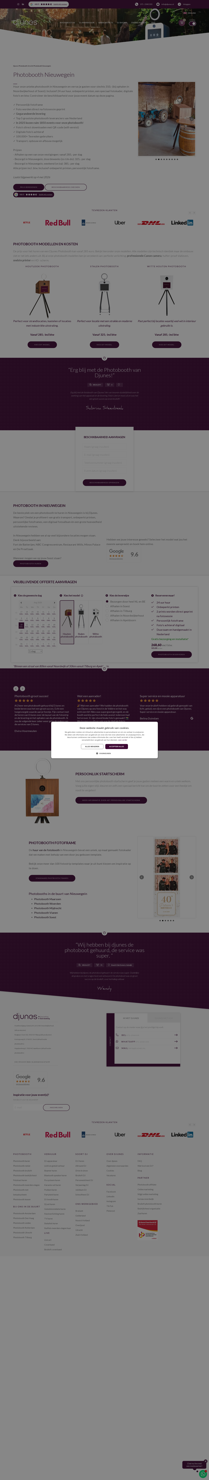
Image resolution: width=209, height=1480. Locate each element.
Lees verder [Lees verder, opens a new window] (122, 740)
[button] (104, 753)
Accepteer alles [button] (116, 746)
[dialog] (104, 740)
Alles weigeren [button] (92, 746)
